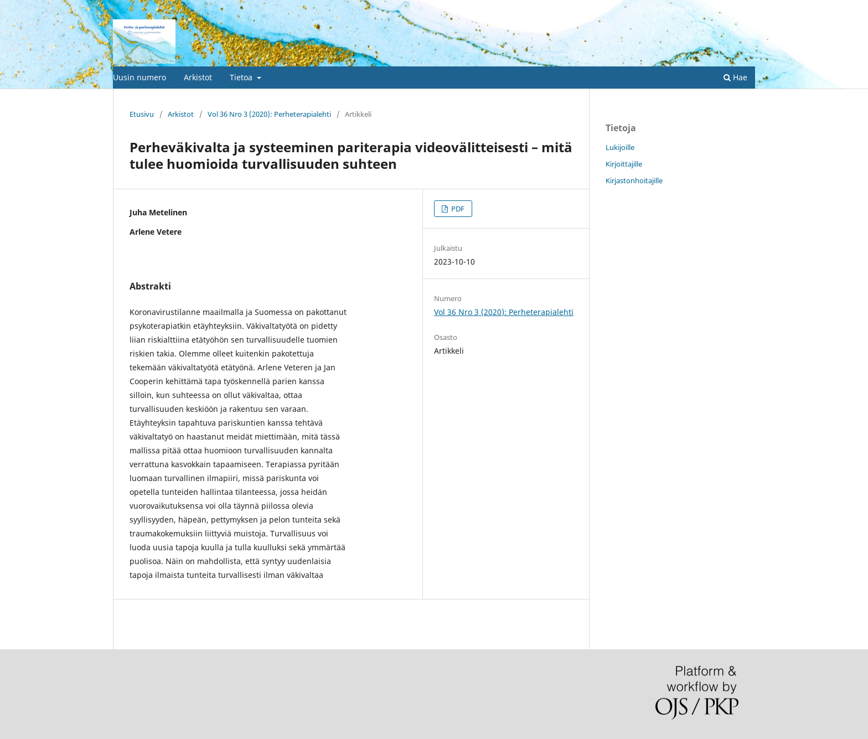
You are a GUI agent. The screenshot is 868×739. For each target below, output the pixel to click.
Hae (735, 77)
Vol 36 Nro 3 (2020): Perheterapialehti (269, 114)
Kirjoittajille (624, 164)
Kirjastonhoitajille (634, 180)
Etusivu (142, 114)
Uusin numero (139, 77)
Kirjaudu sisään (730, 8)
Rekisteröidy (672, 8)
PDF (457, 209)
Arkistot (198, 77)
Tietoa (242, 77)
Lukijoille (620, 147)
